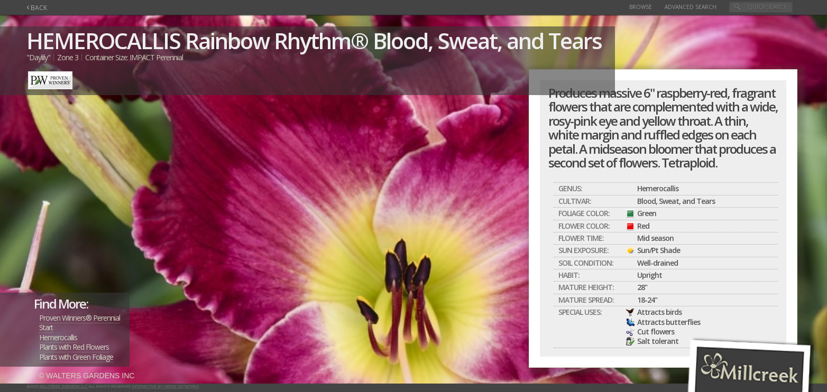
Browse (640, 7)
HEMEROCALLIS (103, 40)
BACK (36, 7)
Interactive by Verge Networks (165, 386)
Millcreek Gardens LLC (64, 386)
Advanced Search (690, 7)
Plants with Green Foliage (76, 357)
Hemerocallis (58, 337)
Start (46, 327)
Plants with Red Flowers (74, 347)
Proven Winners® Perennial (79, 318)
